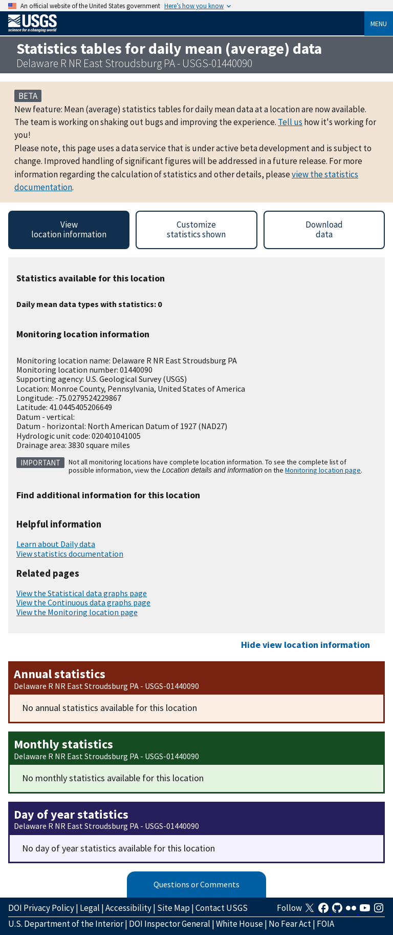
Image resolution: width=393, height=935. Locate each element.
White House (239, 923)
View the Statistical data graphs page (81, 593)
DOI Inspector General (169, 923)
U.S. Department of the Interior (65, 923)
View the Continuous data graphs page (83, 602)
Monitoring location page (323, 470)
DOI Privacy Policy (41, 907)
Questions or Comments (196, 884)
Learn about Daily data (55, 544)
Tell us (290, 122)
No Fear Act (290, 923)
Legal (90, 907)
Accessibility (128, 907)
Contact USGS (221, 907)
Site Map (173, 907)
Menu (378, 23)
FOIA (325, 923)
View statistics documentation (69, 553)
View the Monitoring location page (77, 612)
